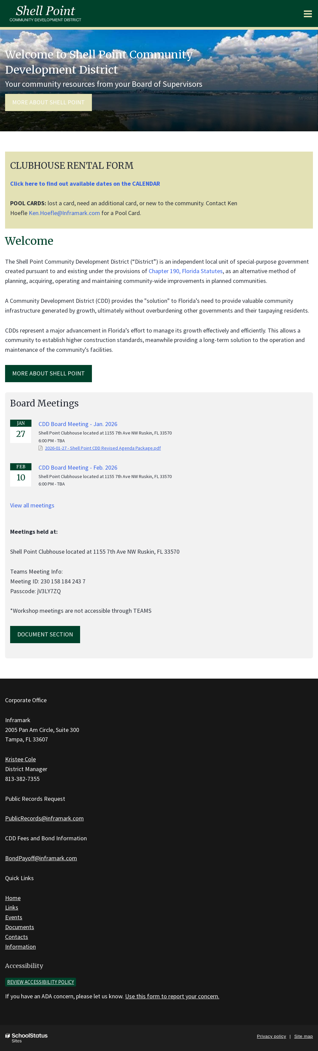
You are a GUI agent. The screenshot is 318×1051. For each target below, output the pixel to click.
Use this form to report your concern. (172, 996)
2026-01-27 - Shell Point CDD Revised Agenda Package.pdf (103, 448)
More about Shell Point (48, 102)
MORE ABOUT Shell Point (48, 373)
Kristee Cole (20, 759)
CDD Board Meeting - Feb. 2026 (78, 467)
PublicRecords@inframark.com (44, 818)
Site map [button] (303, 1036)
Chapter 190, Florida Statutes (186, 271)
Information (20, 946)
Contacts (16, 937)
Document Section (45, 634)
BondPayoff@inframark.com (41, 858)
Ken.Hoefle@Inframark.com (64, 213)
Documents (19, 927)
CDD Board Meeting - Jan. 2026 (78, 424)
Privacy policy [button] (271, 1036)
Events (13, 917)
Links (11, 907)
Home (13, 898)
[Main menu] (308, 13)
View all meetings (32, 505)
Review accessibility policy (40, 982)
